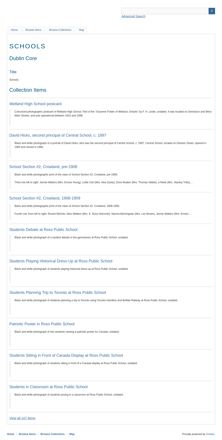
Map (81, 29)
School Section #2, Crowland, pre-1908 (43, 167)
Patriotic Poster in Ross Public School (42, 324)
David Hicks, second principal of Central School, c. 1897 (57, 135)
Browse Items (33, 29)
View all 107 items (22, 418)
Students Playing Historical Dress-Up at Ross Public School (60, 261)
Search (212, 11)
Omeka (210, 434)
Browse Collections (60, 29)
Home (14, 29)
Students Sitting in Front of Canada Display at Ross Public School (66, 355)
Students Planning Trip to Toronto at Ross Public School (57, 292)
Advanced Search (133, 16)
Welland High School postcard (35, 104)
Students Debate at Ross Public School (43, 229)
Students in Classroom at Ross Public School (48, 387)
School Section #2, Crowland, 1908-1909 (44, 198)
